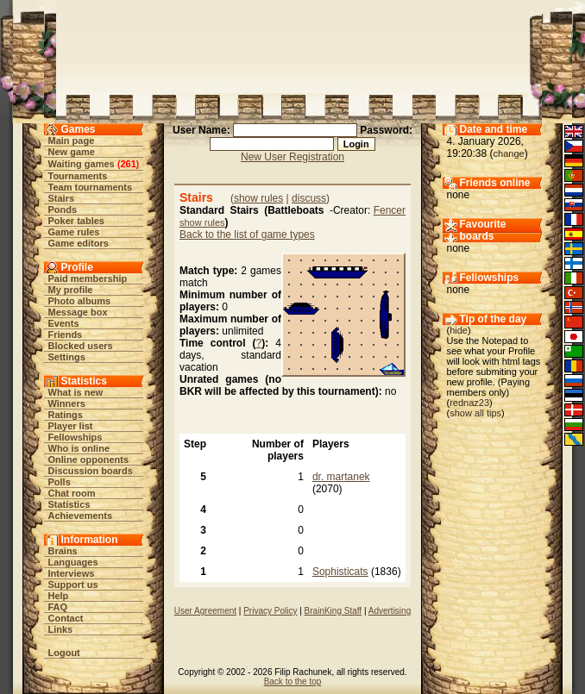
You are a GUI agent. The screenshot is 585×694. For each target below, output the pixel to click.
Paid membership (88, 278)
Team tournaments (90, 187)
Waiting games (81, 164)
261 (127, 164)
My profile (70, 289)
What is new (76, 392)
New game (71, 152)
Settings (66, 357)
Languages (73, 562)
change (509, 153)
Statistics (69, 504)
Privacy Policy (270, 611)
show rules (258, 198)
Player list (70, 426)
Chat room (72, 493)
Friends (65, 334)
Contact (66, 618)
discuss (309, 198)
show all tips (475, 413)
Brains (63, 551)
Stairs (61, 198)
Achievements (80, 515)
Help (58, 596)
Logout (64, 652)
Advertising (389, 611)
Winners (66, 403)
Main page (71, 140)
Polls (59, 482)
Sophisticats (340, 572)
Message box (78, 312)
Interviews (71, 573)
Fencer (390, 210)
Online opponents (88, 459)
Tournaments (78, 176)
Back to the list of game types (247, 234)
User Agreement (205, 611)
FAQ (58, 607)
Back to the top (293, 681)
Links (60, 629)
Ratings (65, 415)
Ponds (63, 209)
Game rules (74, 232)
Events (63, 323)
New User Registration (292, 157)
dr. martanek (341, 477)
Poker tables (76, 221)
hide (459, 330)
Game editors (78, 243)
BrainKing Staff (333, 611)
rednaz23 (469, 402)
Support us (73, 584)
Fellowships (75, 437)
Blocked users (80, 346)
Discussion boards (90, 471)
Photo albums (79, 301)
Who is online (79, 448)
